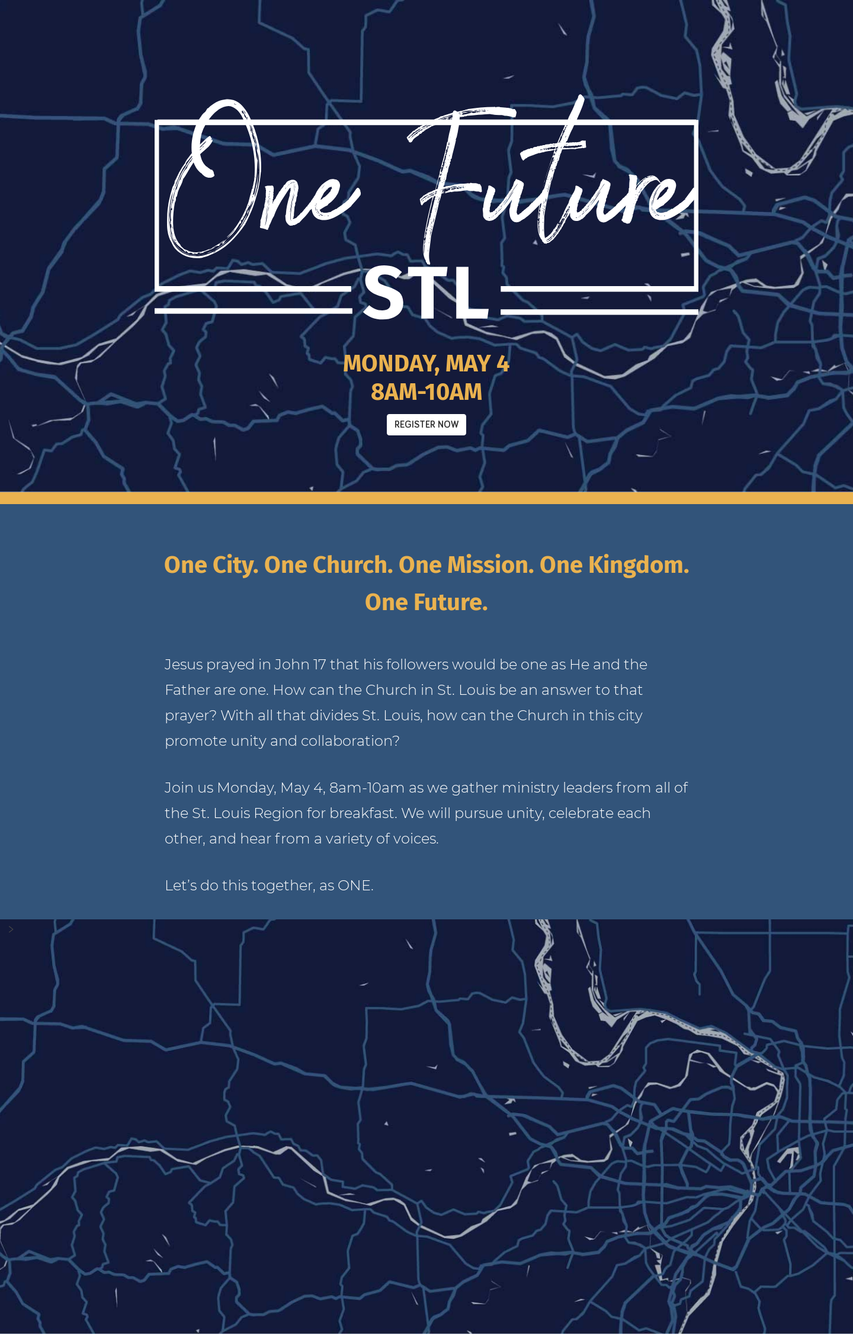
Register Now (426, 424)
